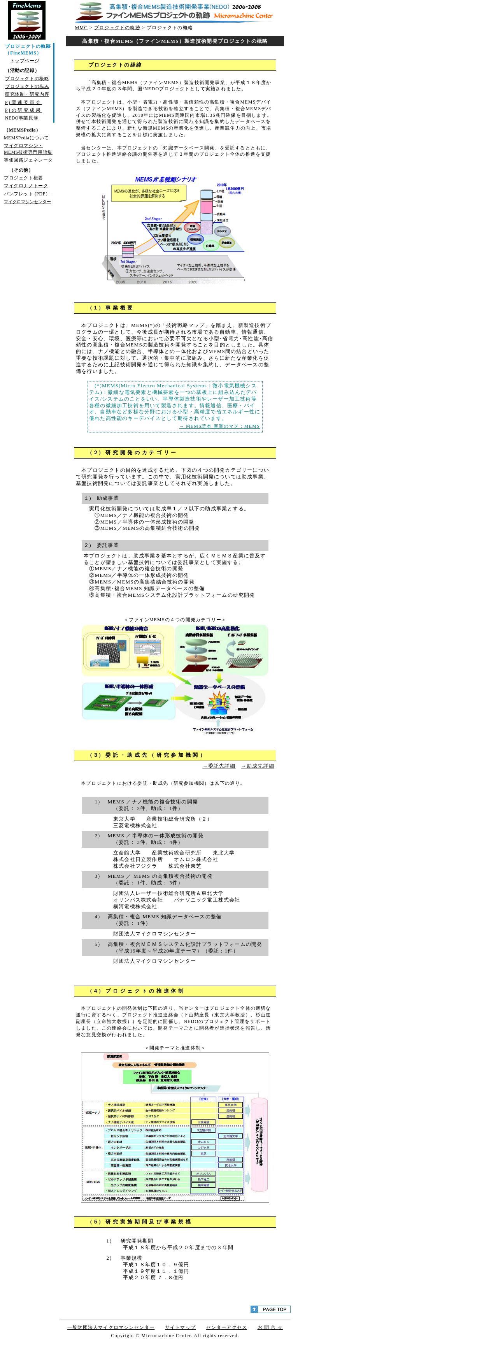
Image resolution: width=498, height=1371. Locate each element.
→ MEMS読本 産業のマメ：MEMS (219, 426)
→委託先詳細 (218, 766)
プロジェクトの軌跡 (117, 27)
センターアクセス (226, 1327)
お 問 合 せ (270, 1327)
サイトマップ (180, 1327)
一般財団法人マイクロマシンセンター (110, 1327)
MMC (81, 27)
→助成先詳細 (257, 766)
